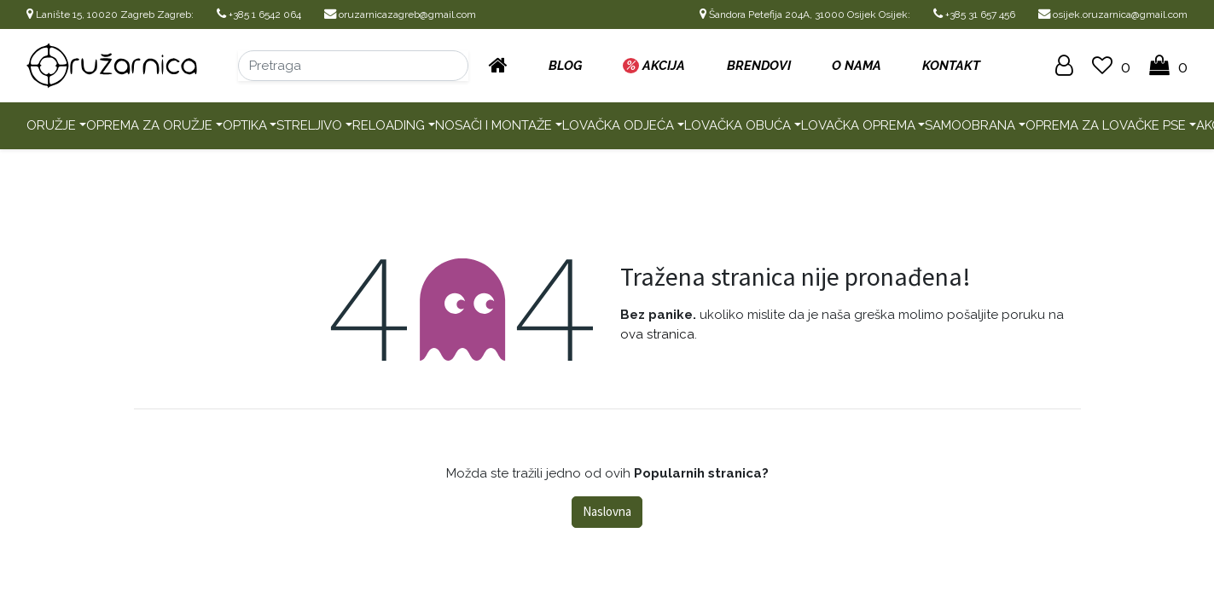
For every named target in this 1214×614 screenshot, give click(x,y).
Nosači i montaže (493, 125)
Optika (245, 125)
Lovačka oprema (858, 125)
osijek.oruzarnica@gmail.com (1113, 14)
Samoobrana (970, 125)
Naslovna (607, 511)
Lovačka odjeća (618, 125)
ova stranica (657, 334)
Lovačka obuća (737, 125)
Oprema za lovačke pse (1105, 125)
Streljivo (309, 125)
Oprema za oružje (149, 125)
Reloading (388, 125)
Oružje (51, 125)
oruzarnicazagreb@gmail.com (400, 14)
